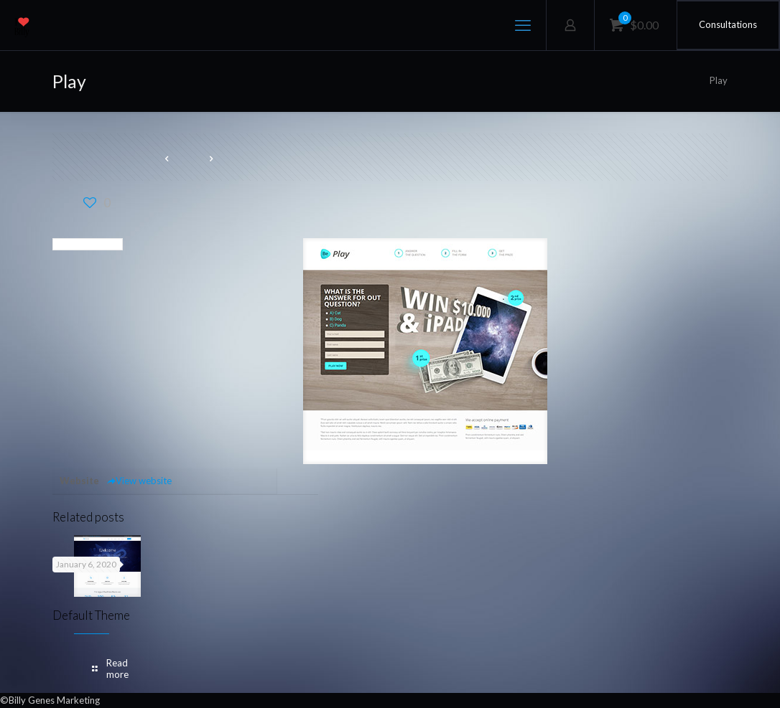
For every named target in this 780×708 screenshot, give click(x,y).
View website (139, 480)
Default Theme (91, 615)
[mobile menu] (523, 25)
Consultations (728, 24)
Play (719, 80)
